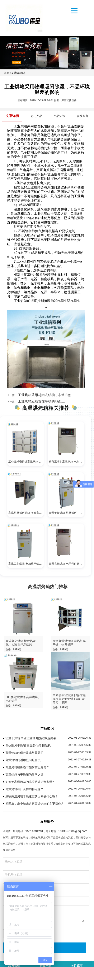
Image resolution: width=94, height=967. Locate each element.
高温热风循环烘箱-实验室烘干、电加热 (26, 512)
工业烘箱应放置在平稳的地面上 (41, 401)
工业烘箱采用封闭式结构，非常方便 (44, 395)
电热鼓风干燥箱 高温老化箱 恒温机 (28, 745)
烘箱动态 (20, 73)
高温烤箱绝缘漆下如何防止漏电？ (27, 767)
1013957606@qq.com (72, 831)
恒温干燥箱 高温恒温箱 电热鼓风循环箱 (31, 738)
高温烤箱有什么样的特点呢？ (24, 789)
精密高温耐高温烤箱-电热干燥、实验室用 (66, 461)
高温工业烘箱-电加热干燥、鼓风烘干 (26, 563)
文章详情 (12, 116)
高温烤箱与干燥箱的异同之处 (24, 774)
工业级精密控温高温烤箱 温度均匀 (26, 461)
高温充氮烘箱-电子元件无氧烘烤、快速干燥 (66, 563)
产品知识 (59, 116)
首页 (7, 73)
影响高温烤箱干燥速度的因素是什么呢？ (31, 796)
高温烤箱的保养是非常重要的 (24, 752)
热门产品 (36, 116)
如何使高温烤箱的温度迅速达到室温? (29, 781)
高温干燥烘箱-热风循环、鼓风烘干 (66, 512)
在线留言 (82, 116)
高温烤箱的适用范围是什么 (23, 760)
